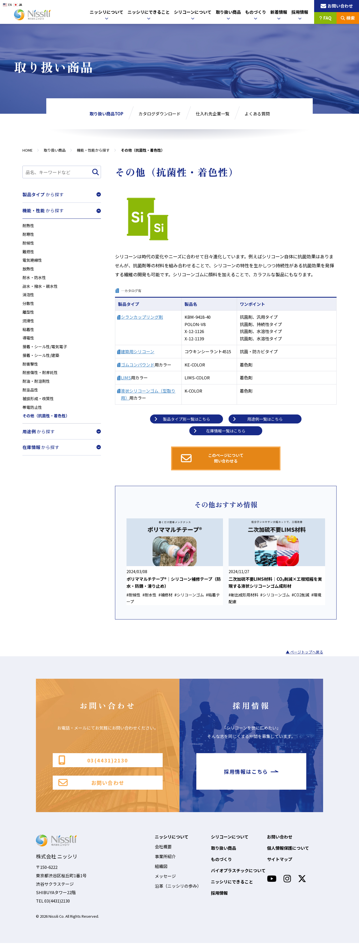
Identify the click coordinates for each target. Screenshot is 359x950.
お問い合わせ (91, 789)
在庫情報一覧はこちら (220, 431)
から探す (61, 193)
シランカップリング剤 (142, 317)
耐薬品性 (30, 400)
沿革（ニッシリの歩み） (178, 893)
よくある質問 (257, 114)
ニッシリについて (106, 12)
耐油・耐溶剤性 (37, 391)
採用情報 (299, 12)
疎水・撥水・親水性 (41, 289)
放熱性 (28, 270)
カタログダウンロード (160, 114)
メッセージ (165, 883)
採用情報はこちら (251, 775)
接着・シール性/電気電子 (46, 354)
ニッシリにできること (149, 12)
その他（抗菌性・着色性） (47, 428)
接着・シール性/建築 (42, 363)
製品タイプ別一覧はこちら (183, 419)
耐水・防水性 (35, 280)
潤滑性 (28, 326)
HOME (27, 150)
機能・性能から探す (93, 150)
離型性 (28, 317)
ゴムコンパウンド (138, 365)
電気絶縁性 (32, 261)
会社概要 (163, 853)
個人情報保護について (288, 855)
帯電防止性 (32, 419)
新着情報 (278, 12)
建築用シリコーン (137, 351)
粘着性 (28, 335)
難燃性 (28, 252)
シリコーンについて (192, 12)
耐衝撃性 (30, 372)
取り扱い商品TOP (106, 114)
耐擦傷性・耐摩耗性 (41, 381)
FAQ (325, 18)
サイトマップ (279, 866)
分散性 (28, 307)
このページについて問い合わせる (213, 458)
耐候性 (28, 242)
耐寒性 (28, 233)
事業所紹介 (165, 863)
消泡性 (28, 298)
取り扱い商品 (228, 12)
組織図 (161, 873)
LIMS (126, 378)
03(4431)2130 (93, 762)
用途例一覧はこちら (258, 419)
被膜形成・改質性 (39, 409)
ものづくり (255, 12)
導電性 (28, 344)
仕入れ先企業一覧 (212, 114)
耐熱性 (28, 224)
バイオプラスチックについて (238, 877)
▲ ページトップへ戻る (304, 653)
